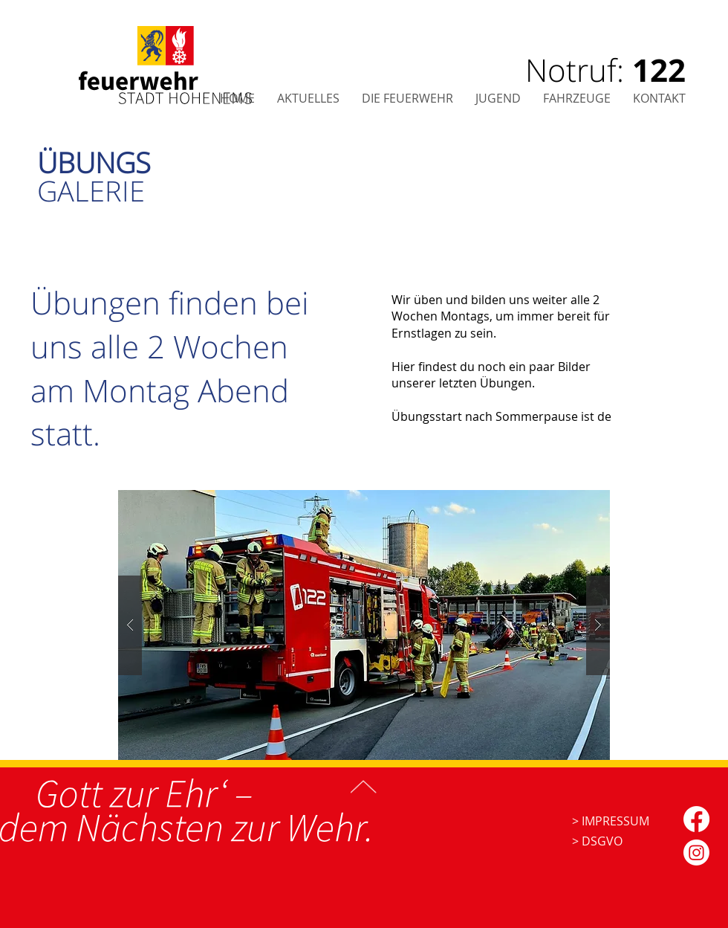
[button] (659, 98)
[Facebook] (696, 819)
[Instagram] (696, 853)
